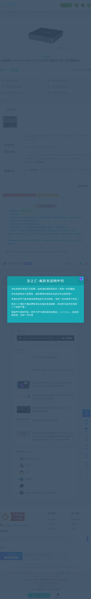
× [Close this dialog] (81, 278)
